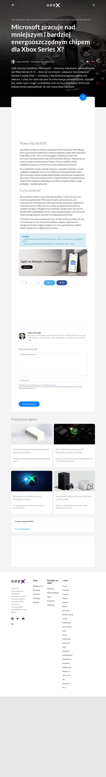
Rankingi (36, 598)
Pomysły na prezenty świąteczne (67, 663)
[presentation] (36, 395)
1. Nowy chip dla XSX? (24, 521)
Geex (13, 20)
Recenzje (36, 590)
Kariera (65, 602)
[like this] (92, 62)
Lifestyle (36, 594)
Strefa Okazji (67, 614)
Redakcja (51, 588)
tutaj (33, 388)
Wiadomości (21, 20)
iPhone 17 (66, 671)
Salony (65, 598)
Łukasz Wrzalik (22, 62)
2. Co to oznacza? (22, 529)
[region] (53, 119)
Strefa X (36, 602)
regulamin (54, 385)
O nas (64, 586)
